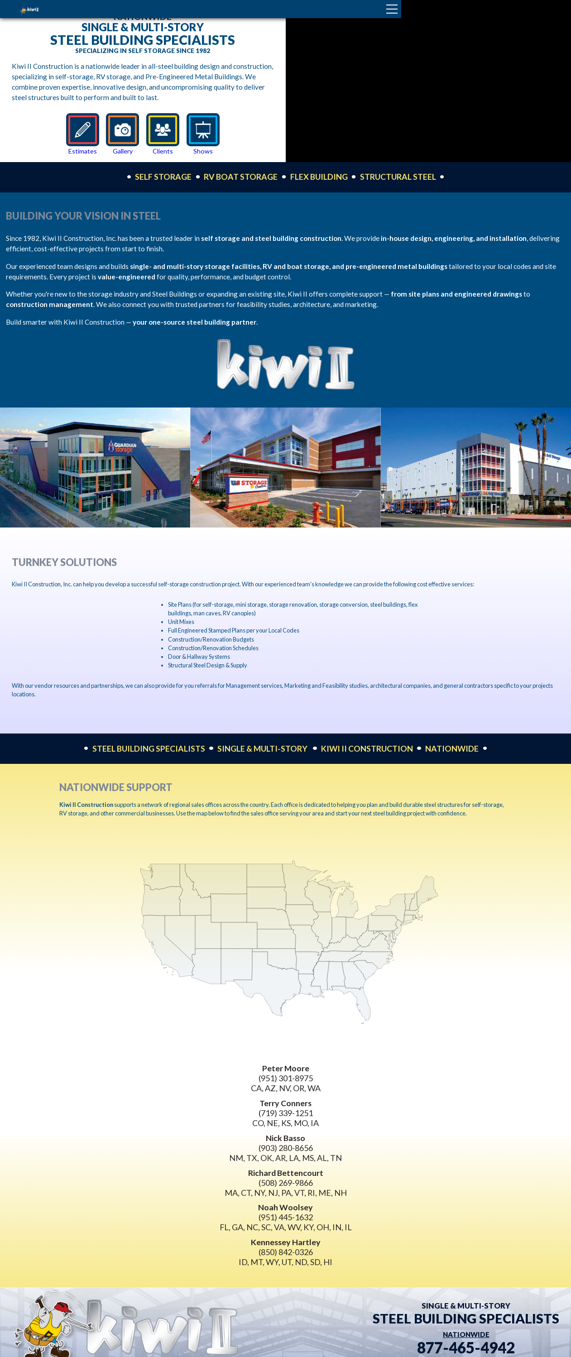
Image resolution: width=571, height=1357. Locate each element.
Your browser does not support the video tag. (428, 81)
